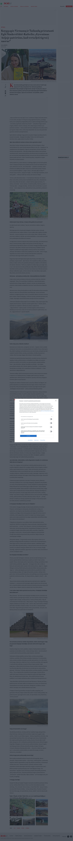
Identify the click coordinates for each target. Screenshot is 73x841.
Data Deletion (30, 440)
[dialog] (36, 420)
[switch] (50, 419)
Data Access (36, 440)
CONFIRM (29, 435)
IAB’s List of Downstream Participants (47, 410)
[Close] (56, 401)
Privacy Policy (42, 440)
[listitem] (36, 416)
